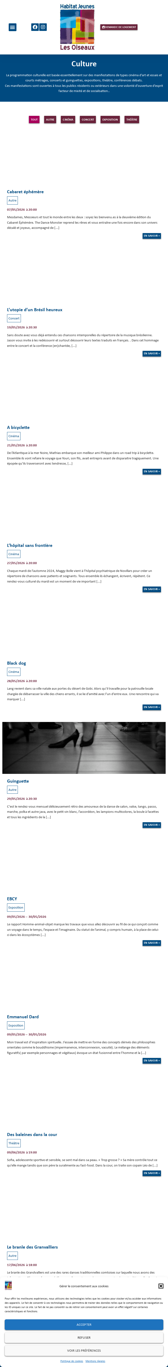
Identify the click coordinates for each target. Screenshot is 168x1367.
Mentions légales (95, 1361)
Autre (50, 119)
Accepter (84, 1324)
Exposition (110, 119)
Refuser (84, 1337)
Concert (88, 119)
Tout (34, 119)
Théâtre (131, 119)
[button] (161, 1286)
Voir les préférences (84, 1350)
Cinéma (68, 119)
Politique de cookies (71, 1361)
